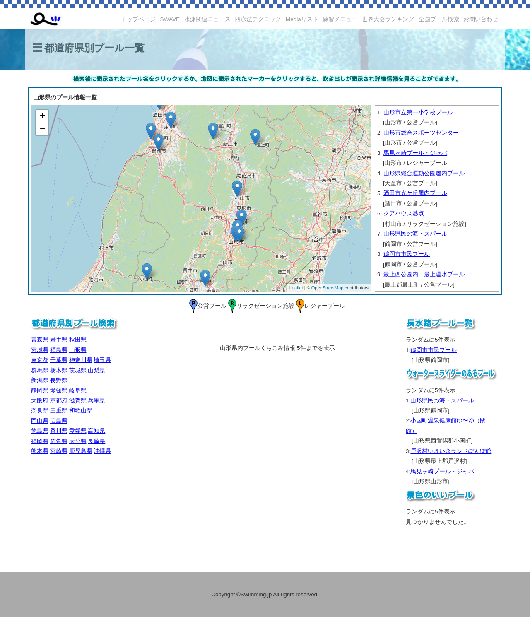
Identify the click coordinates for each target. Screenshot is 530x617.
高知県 (96, 431)
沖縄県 (102, 451)
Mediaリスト (302, 19)
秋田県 (78, 340)
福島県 (58, 350)
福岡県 (39, 441)
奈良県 (39, 410)
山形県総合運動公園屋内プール (424, 173)
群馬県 (39, 370)
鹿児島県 (80, 451)
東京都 (39, 360)
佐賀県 (58, 441)
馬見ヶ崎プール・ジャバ (415, 153)
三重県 (58, 410)
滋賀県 (78, 401)
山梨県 (96, 370)
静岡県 (39, 391)
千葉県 (58, 360)
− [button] (42, 129)
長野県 (58, 380)
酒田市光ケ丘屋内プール (415, 193)
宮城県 (39, 350)
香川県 (58, 431)
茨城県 (78, 370)
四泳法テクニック (258, 19)
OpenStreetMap (327, 287)
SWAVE (170, 19)
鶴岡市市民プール (406, 254)
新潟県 (39, 380)
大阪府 (39, 401)
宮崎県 (58, 451)
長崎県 (96, 441)
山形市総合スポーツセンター (421, 133)
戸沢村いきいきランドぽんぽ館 (450, 451)
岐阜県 (78, 391)
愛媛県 (78, 431)
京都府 (58, 401)
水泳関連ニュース (207, 19)
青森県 (39, 340)
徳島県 (39, 431)
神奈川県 (80, 360)
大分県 (78, 441)
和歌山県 (80, 410)
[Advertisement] (93, 512)
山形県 (78, 350)
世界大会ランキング (388, 19)
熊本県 (39, 451)
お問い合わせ (480, 19)
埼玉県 (102, 360)
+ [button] (42, 116)
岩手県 (58, 340)
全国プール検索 (439, 19)
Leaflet (296, 287)
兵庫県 (96, 401)
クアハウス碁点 (403, 213)
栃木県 (58, 370)
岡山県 (39, 421)
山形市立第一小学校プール (418, 112)
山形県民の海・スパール (415, 234)
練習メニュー (340, 19)
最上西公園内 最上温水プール (424, 274)
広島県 (58, 421)
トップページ (138, 19)
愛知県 (58, 391)
